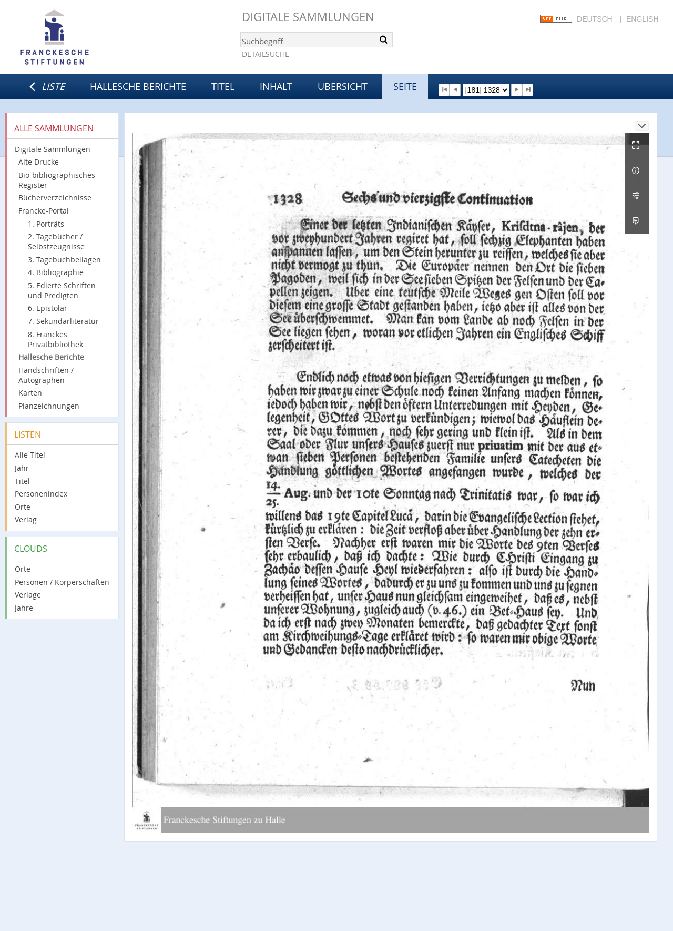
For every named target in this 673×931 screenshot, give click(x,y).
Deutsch (595, 19)
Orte (22, 507)
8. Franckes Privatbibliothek (55, 339)
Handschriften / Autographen (46, 375)
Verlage (28, 595)
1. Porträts (46, 224)
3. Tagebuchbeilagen (64, 260)
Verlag (26, 519)
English (642, 19)
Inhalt (276, 86)
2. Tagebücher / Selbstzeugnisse (56, 241)
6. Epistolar (47, 308)
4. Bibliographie (56, 272)
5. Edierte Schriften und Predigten (62, 290)
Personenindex (41, 494)
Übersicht (343, 86)
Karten (30, 393)
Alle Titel (30, 455)
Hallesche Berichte (138, 86)
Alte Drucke (38, 162)
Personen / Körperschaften (62, 582)
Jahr (22, 468)
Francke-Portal (43, 211)
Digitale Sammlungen (308, 16)
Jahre (24, 608)
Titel (222, 86)
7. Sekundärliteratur (63, 321)
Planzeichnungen (48, 406)
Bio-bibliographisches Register (56, 180)
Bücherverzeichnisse (54, 198)
